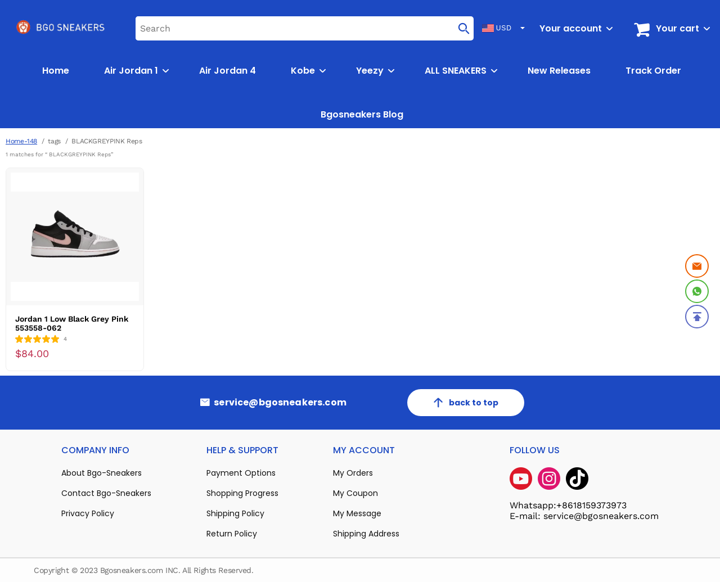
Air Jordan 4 (227, 70)
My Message (357, 513)
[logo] (61, 28)
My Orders (353, 473)
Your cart (677, 28)
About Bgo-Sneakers (101, 473)
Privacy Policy (87, 513)
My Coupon (355, 493)
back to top (465, 402)
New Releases (559, 70)
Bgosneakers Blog (362, 114)
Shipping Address (366, 533)
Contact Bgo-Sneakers (106, 493)
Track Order (653, 70)
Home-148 (21, 141)
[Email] (697, 266)
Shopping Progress (242, 493)
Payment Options (241, 473)
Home (55, 70)
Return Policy (231, 533)
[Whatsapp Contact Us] (697, 291)
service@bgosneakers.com (280, 402)
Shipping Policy (235, 513)
